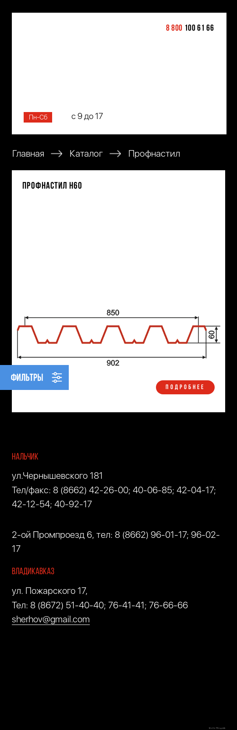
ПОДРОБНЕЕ (185, 387)
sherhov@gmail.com (51, 619)
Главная (28, 153)
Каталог (86, 153)
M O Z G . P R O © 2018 (217, 728)
